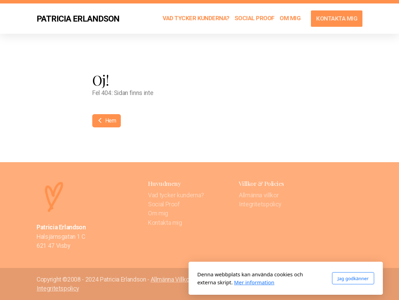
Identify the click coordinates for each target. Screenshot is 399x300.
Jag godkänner (266, 278)
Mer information (168, 282)
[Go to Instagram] (357, 280)
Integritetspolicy (58, 288)
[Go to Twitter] (347, 280)
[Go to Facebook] (336, 280)
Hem (106, 120)
